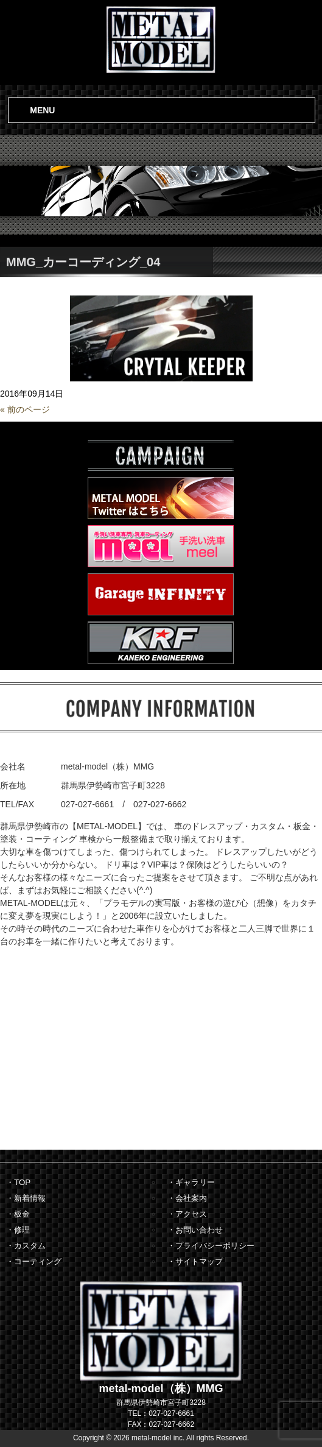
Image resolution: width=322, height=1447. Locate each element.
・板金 (18, 1214)
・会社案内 (187, 1198)
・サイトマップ (195, 1261)
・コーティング (33, 1261)
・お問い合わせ (195, 1229)
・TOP (18, 1182)
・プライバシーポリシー (210, 1245)
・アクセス (187, 1214)
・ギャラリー (191, 1182)
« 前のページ (25, 409)
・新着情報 (26, 1198)
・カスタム (26, 1245)
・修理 (18, 1229)
